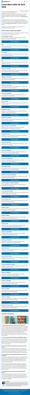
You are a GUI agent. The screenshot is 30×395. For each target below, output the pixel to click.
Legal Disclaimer (14, 393)
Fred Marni (7, 381)
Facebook (19, 385)
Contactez (19, 393)
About (10, 393)
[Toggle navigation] (27, 2)
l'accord (4, 385)
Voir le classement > (15, 41)
